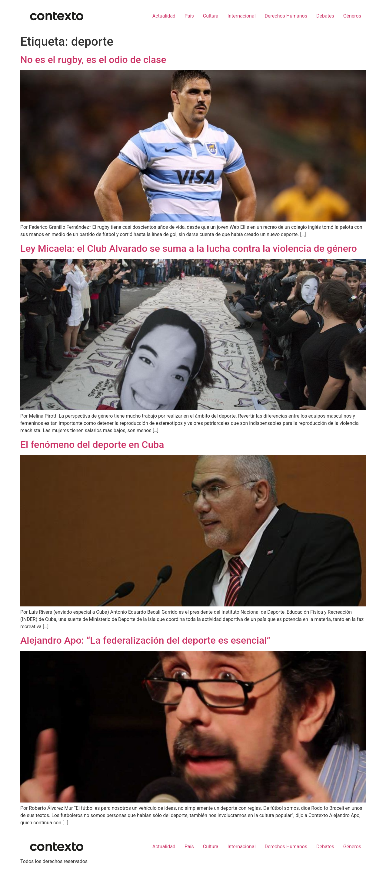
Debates (325, 16)
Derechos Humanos (286, 16)
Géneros (352, 16)
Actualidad (163, 16)
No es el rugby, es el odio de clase (93, 59)
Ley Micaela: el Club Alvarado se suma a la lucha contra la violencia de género (188, 248)
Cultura (210, 16)
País (189, 16)
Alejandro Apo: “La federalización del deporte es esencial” (145, 640)
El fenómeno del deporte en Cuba (92, 444)
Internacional (242, 16)
